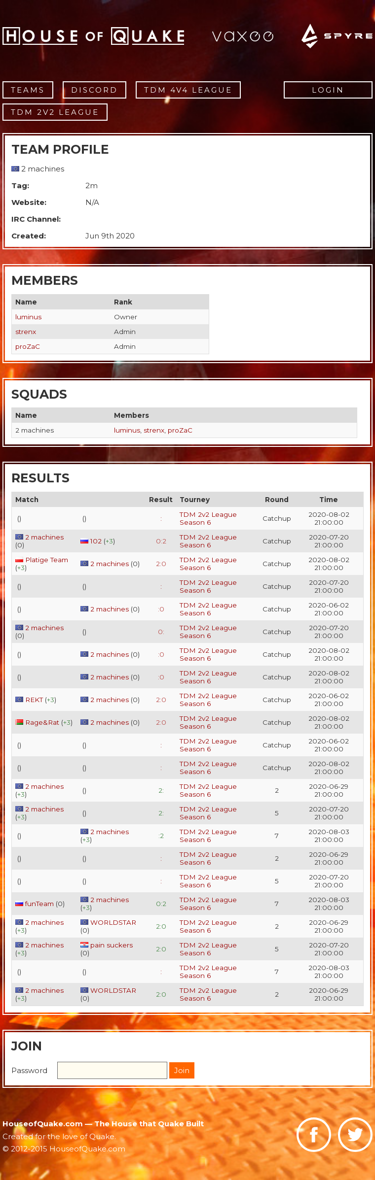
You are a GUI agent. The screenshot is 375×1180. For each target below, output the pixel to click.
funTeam (39, 904)
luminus (28, 317)
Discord (94, 90)
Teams (28, 90)
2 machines (44, 537)
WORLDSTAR (113, 922)
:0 (161, 609)
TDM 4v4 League (188, 90)
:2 (161, 836)
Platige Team (46, 560)
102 (96, 541)
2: (161, 790)
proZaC (27, 346)
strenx (25, 332)
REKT (34, 700)
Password (29, 1070)
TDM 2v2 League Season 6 (208, 518)
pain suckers (111, 945)
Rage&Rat (42, 722)
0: (161, 632)
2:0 (161, 564)
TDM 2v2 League (55, 112)
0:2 (161, 541)
